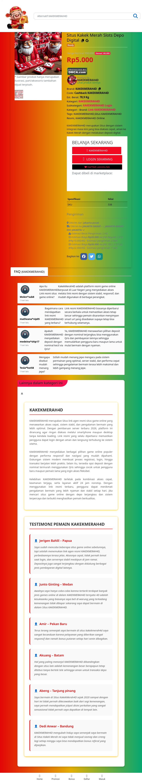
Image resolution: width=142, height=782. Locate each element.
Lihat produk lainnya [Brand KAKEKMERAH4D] (88, 82)
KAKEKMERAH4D (97, 150)
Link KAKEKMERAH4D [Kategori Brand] (102, 109)
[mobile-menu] (40, 777)
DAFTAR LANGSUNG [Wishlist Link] (97, 167)
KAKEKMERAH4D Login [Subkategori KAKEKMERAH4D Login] (97, 105)
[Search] (87, 16)
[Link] (17, 16)
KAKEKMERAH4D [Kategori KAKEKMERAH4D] (89, 101)
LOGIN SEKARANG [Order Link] (97, 159)
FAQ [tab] (29, 271)
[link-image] (38, 51)
